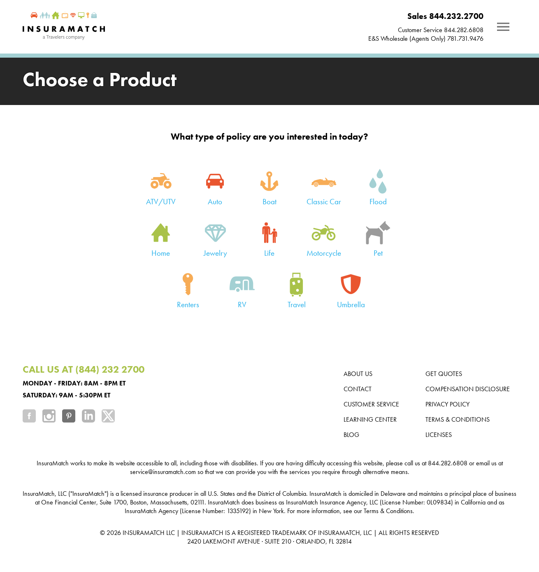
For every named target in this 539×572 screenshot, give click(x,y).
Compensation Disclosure (467, 389)
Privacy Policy (447, 404)
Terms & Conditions (457, 419)
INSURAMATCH (144, 532)
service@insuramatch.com (163, 471)
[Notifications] (503, 27)
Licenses (438, 434)
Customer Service (371, 404)
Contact (358, 389)
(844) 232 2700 (109, 369)
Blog (351, 434)
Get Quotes (443, 373)
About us (358, 373)
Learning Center (370, 419)
